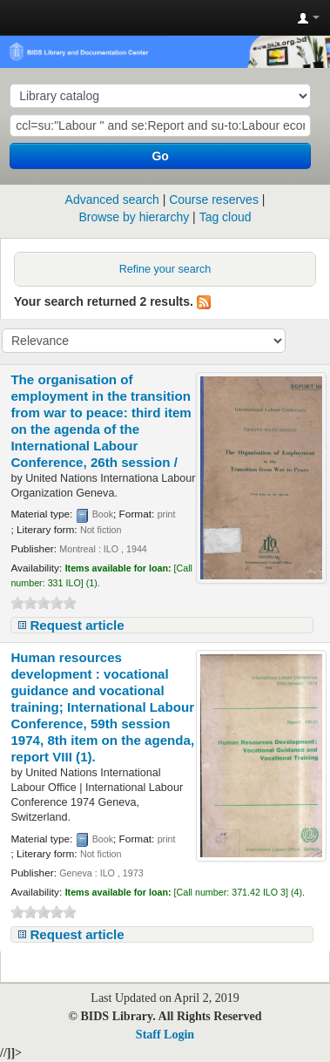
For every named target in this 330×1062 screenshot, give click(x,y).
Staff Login (165, 1034)
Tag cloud (225, 217)
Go (160, 156)
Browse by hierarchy (133, 217)
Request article (77, 625)
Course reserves (214, 199)
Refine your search (165, 269)
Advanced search (112, 199)
